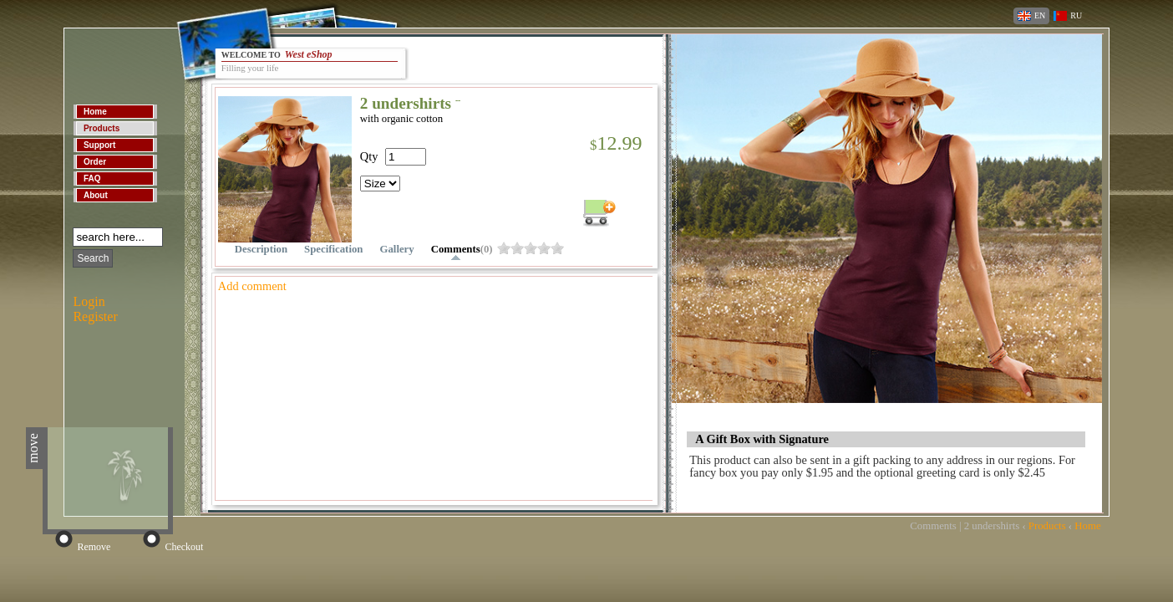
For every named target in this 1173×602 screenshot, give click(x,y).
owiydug (544, 248)
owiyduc (530, 248)
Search (93, 258)
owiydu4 (503, 248)
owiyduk (557, 248)
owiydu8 (517, 248)
